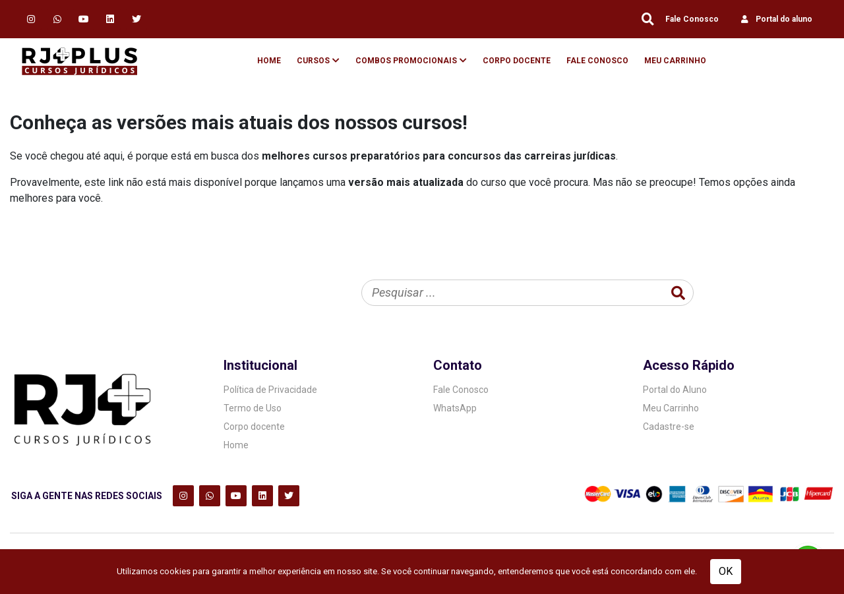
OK (726, 571)
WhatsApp (455, 408)
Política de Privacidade (270, 389)
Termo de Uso (253, 408)
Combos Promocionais (406, 60)
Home (269, 60)
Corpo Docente (517, 60)
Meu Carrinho (675, 60)
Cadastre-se (668, 426)
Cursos (313, 60)
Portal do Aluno (675, 389)
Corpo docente (254, 426)
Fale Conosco (692, 19)
